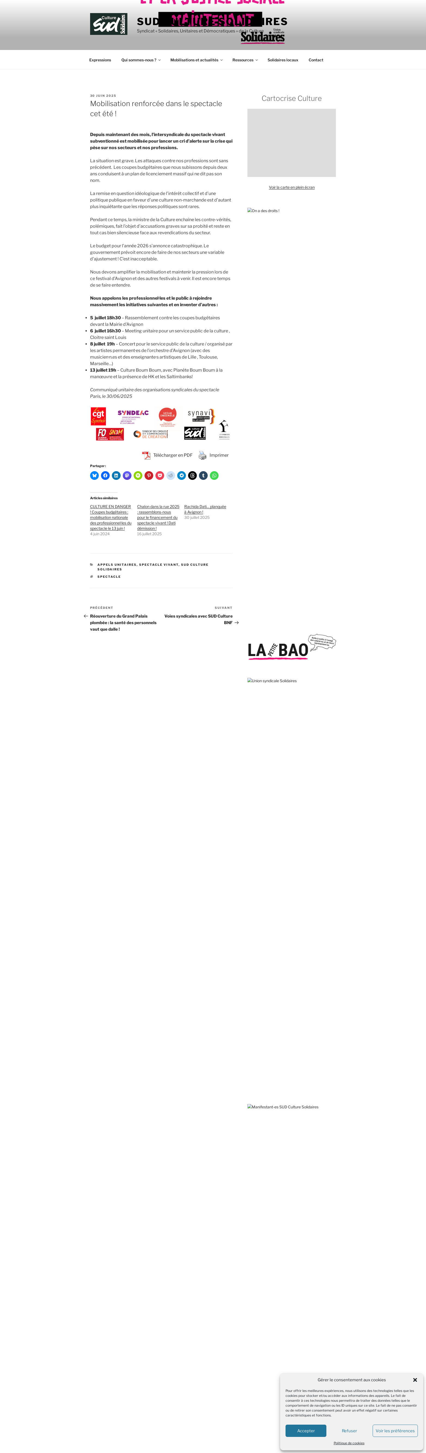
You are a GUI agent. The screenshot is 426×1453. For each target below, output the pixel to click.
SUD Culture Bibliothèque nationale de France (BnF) (237, 1369)
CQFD (252, 1154)
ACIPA (253, 836)
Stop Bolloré (258, 1101)
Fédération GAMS (262, 959)
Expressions (100, 60)
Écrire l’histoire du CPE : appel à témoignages (286, 589)
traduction (256, 636)
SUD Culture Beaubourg (214, 1359)
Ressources (245, 60)
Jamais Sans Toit (262, 979)
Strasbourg (299, 714)
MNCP (253, 1030)
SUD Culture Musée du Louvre (219, 1400)
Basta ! (253, 1144)
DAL (251, 928)
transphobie (285, 628)
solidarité (260, 707)
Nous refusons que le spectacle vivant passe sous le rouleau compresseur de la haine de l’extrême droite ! (290, 449)
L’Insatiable (257, 1174)
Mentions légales (103, 1361)
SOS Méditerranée (312, 628)
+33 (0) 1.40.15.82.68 (107, 1332)
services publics (277, 677)
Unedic (253, 656)
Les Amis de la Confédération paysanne (281, 1010)
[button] (415, 1380)
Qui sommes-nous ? (141, 60)
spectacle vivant (291, 724)
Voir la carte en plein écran (292, 187)
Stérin (305, 707)
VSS (285, 646)
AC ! (250, 826)
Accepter (306, 1430)
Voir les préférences (395, 1430)
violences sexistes (286, 655)
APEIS (253, 877)
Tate (326, 726)
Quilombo (255, 1061)
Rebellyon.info (259, 1237)
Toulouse (301, 646)
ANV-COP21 (258, 867)
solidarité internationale (302, 621)
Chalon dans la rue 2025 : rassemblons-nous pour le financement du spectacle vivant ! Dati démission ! (158, 517)
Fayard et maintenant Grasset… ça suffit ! (282, 538)
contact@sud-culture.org (110, 1350)
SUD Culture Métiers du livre (217, 1379)
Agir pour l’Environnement (270, 857)
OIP (250, 1050)
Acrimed (254, 847)
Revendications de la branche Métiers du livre (286, 507)
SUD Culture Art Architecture (218, 1349)
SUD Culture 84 (206, 1339)
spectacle (109, 577)
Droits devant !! (260, 938)
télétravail (286, 707)
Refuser (349, 1430)
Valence (304, 635)
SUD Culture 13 (206, 1318)
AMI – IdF (255, 1227)
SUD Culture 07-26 (209, 1308)
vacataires (323, 646)
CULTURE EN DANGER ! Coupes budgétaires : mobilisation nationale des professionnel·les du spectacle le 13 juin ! (110, 517)
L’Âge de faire (259, 1164)
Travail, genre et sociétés (269, 1195)
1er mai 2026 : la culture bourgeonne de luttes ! (287, 574)
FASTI (252, 948)
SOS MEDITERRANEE (267, 1091)
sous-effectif (281, 635)
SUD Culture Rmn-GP (212, 1410)
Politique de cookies (349, 1443)
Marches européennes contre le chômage (283, 1020)
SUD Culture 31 (206, 1328)
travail (329, 621)
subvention (321, 707)
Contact (316, 60)
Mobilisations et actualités (196, 60)
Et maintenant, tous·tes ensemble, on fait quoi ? (288, 492)
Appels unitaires (117, 565)
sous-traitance (264, 621)
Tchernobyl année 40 (265, 523)
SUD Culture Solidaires (212, 22)
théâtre (254, 714)
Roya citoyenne (260, 1081)
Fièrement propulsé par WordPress (118, 1440)
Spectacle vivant (159, 565)
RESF (252, 1071)
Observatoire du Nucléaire (270, 1040)
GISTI (252, 969)
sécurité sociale (276, 714)
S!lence (253, 1185)
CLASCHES (257, 908)
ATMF (252, 887)
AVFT (252, 898)
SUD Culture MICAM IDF (214, 1390)
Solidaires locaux (283, 60)
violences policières (282, 695)
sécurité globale (260, 628)
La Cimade (256, 989)
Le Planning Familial (264, 999)
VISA (251, 1112)
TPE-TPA (326, 696)
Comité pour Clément (266, 918)
